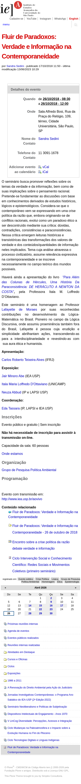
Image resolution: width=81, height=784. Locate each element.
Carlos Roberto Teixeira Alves (23, 360)
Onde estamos (12, 453)
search (75, 24)
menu (6, 24)
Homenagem (48, 581)
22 (40, 609)
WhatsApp (60, 18)
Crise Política (42, 579)
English (73, 18)
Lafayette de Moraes (19, 309)
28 (30, 613)
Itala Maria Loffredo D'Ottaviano (24, 384)
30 (51, 613)
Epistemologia (72, 581)
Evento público (26, 579)
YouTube (32, 18)
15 (40, 605)
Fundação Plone (13, 770)
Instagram (45, 18)
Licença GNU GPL (59, 770)
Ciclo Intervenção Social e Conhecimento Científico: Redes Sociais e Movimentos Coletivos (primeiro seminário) (42, 565)
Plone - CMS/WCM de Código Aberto (26, 767)
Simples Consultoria (52, 776)
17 (61, 605)
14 (30, 605)
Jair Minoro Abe (13, 376)
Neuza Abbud (11, 392)
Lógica (55, 579)
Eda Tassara (11, 408)
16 (51, 605)
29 (40, 613)
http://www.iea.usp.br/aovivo (22, 499)
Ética (59, 581)
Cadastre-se (16, 18)
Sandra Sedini (15, 66)
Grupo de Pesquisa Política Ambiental (29, 470)
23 (51, 609)
